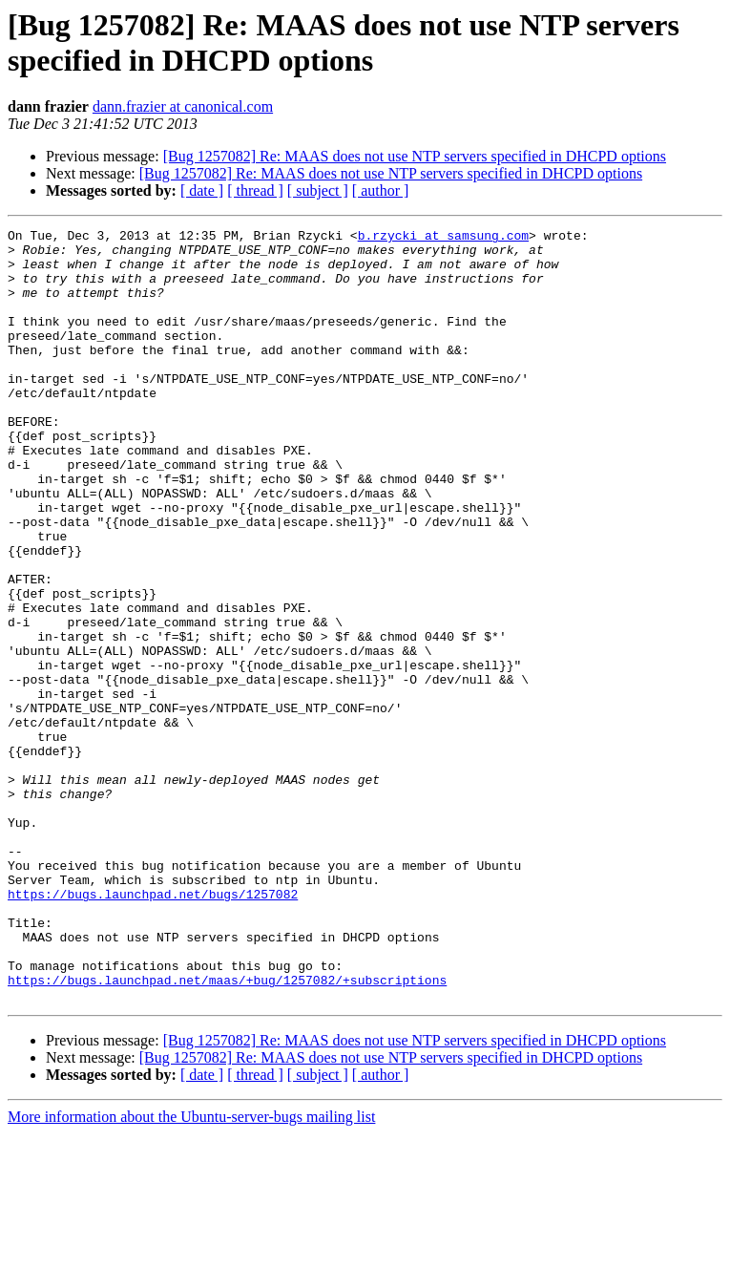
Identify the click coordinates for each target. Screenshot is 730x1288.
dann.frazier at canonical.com (183, 106)
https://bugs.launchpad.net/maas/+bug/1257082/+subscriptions (227, 1131)
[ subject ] (317, 190)
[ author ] (380, 190)
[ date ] (201, 190)
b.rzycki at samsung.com (443, 237)
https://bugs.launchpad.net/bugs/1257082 (153, 1028)
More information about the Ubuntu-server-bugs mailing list (191, 1271)
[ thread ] (255, 190)
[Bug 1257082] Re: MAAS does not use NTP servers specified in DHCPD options (414, 156)
